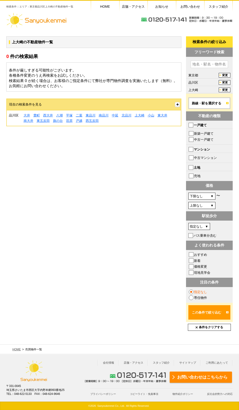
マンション (202, 149)
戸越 (79, 121)
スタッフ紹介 (161, 362)
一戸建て (200, 125)
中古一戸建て (204, 139)
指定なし (200, 292)
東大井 (162, 115)
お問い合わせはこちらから (202, 377)
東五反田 (43, 121)
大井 (27, 115)
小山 (151, 115)
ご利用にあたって (217, 362)
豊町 (36, 115)
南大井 (28, 121)
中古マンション (205, 158)
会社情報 (108, 362)
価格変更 (200, 266)
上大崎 (139, 115)
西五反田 (92, 121)
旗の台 (58, 121)
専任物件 (200, 298)
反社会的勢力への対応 (220, 394)
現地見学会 (202, 272)
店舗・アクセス (133, 362)
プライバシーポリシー (103, 394)
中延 (115, 115)
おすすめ (200, 254)
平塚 (69, 115)
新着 (197, 261)
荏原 (69, 121)
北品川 (126, 115)
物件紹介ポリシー (182, 394)
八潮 (59, 115)
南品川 (104, 115)
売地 (197, 176)
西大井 (48, 115)
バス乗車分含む (204, 235)
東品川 (90, 115)
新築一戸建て (204, 133)
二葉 (79, 115)
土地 (197, 167)
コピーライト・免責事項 (144, 394)
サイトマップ (187, 362)
